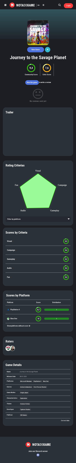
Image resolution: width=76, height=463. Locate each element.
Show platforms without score (18, 326)
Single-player (24, 392)
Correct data (65, 420)
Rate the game (32, 82)
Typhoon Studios (25, 409)
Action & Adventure (26, 387)
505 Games (23, 415)
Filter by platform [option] (14, 219)
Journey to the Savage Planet (38, 57)
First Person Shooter (40, 387)
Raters (10, 341)
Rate (36, 50)
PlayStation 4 (15, 310)
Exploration (23, 398)
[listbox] (38, 219)
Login (68, 6)
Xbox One (13, 318)
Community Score (31, 75)
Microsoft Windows (26, 381)
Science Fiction (25, 404)
